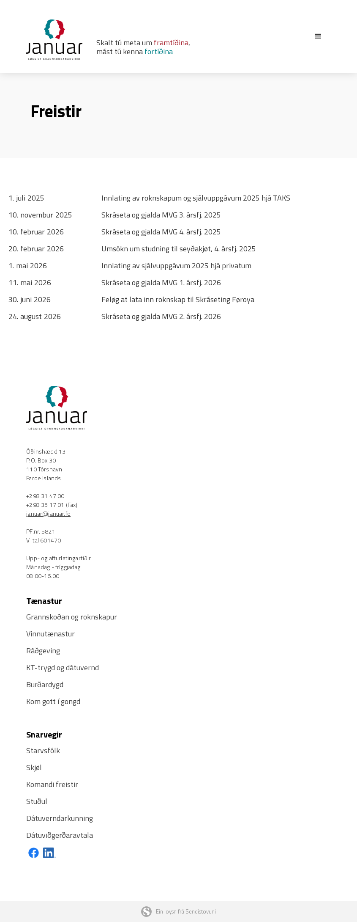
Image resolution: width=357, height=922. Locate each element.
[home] (61, 39)
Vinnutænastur (50, 633)
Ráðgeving (43, 650)
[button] (318, 36)
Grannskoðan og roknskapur (71, 616)
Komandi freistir (52, 784)
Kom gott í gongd (53, 701)
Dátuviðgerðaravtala (59, 835)
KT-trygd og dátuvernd (62, 667)
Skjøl (34, 767)
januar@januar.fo (48, 513)
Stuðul (36, 801)
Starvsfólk (43, 750)
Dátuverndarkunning (59, 818)
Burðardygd (44, 684)
